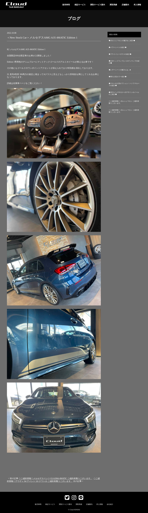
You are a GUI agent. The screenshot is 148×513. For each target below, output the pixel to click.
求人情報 (137, 5)
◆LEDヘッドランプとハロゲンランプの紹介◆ (124, 62)
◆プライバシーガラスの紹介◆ (120, 54)
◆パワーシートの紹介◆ (117, 47)
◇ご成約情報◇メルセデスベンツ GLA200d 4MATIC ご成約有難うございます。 (55, 478)
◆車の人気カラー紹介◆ (117, 77)
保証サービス (80, 5)
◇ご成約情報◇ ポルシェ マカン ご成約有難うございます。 (124, 102)
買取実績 (113, 5)
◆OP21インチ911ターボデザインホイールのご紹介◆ (124, 93)
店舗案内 (125, 5)
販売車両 (66, 5)
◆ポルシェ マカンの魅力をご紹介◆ (122, 40)
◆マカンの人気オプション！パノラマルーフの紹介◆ (124, 84)
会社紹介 (110, 504)
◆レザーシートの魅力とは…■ (120, 70)
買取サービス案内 (97, 5)
